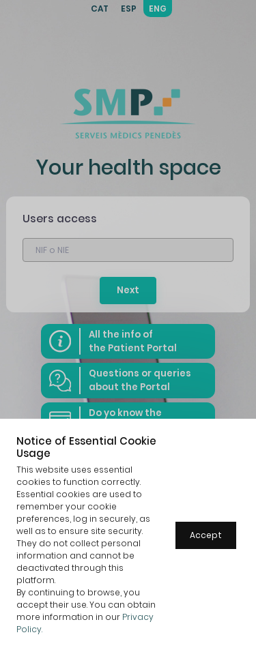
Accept (206, 535)
